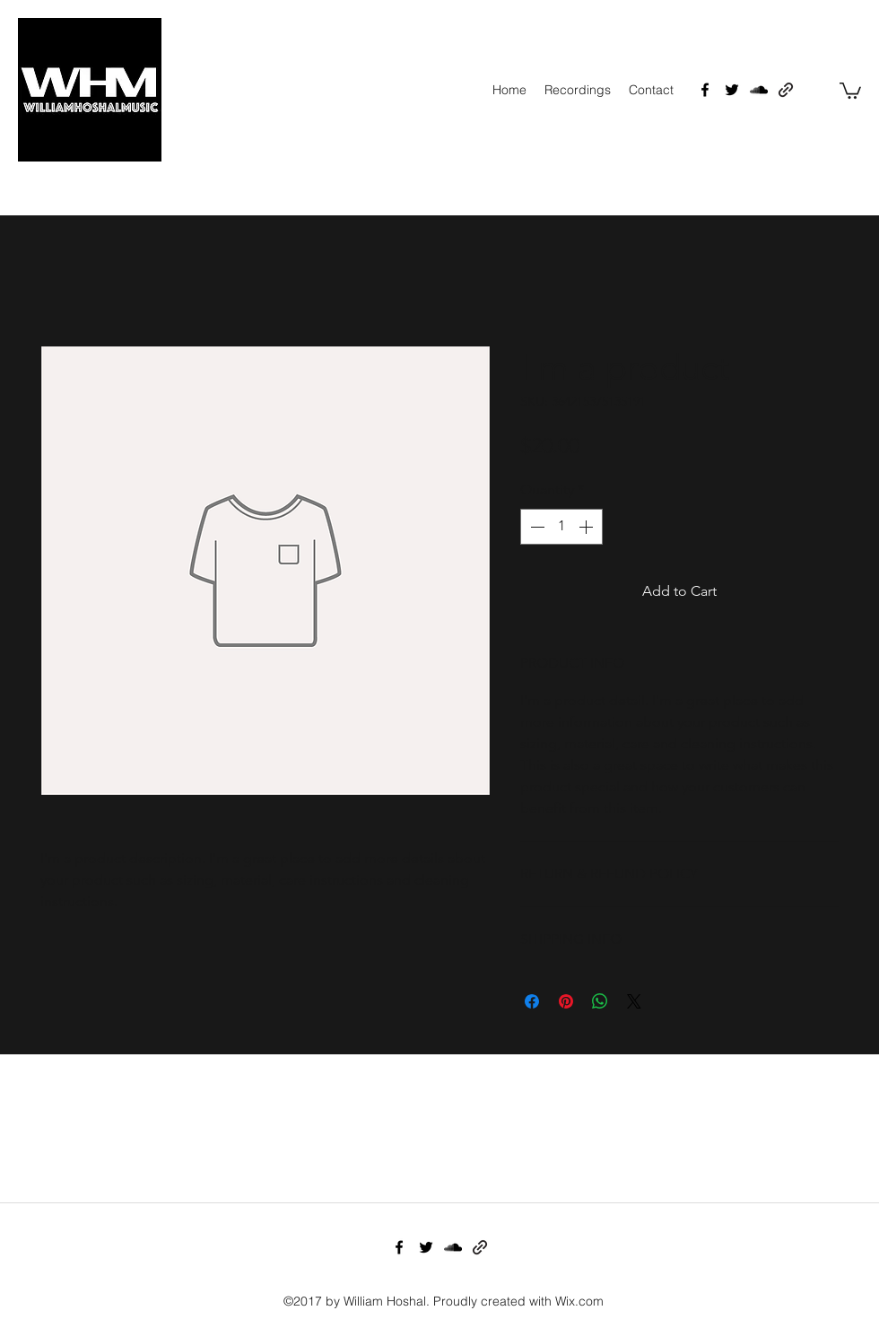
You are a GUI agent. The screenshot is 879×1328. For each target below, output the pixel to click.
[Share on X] (634, 1001)
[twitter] (732, 90)
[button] (850, 90)
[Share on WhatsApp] (600, 1001)
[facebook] (705, 90)
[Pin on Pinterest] (566, 1001)
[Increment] (587, 527)
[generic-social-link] (786, 90)
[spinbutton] (561, 527)
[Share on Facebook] (532, 1001)
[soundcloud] (759, 90)
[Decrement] (535, 527)
